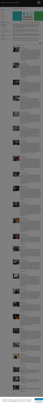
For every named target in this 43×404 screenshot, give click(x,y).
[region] (21, 400)
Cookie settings (13, 401)
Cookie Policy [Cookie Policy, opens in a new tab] (29, 401)
